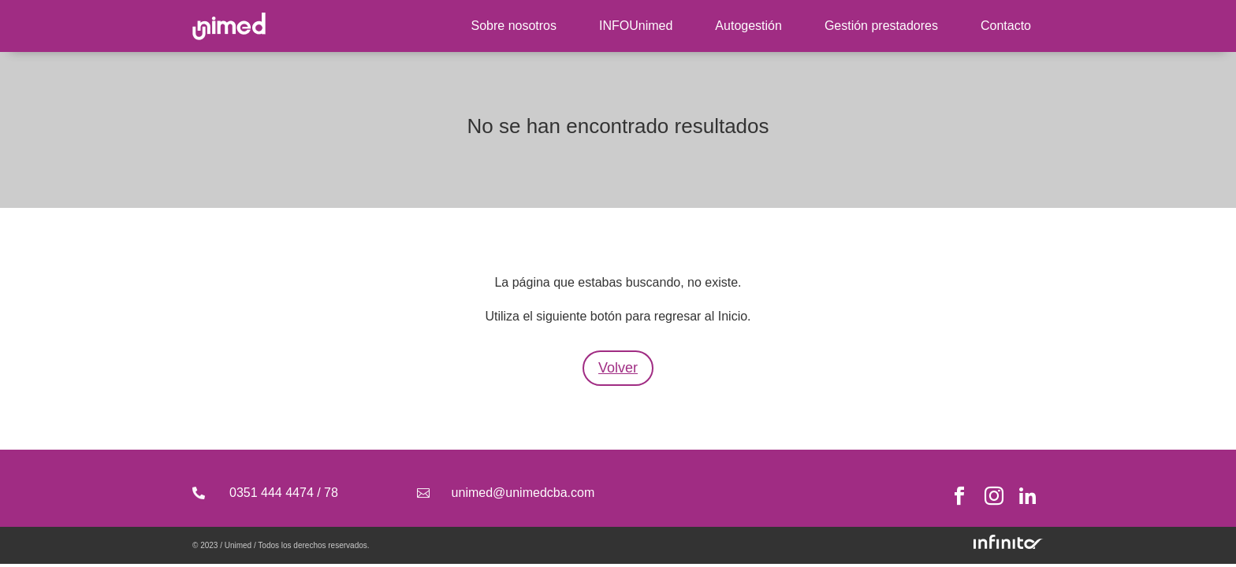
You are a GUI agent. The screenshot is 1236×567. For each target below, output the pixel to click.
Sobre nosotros (514, 25)
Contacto (1006, 25)
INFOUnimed (635, 25)
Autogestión (748, 25)
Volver (618, 368)
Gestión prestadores (881, 25)
